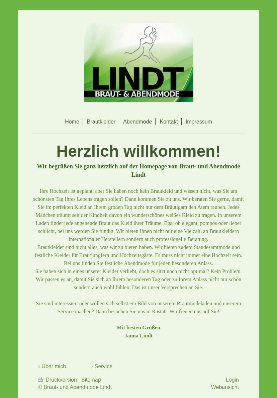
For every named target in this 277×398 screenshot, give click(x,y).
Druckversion (58, 380)
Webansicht (225, 387)
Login (232, 380)
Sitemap (91, 380)
